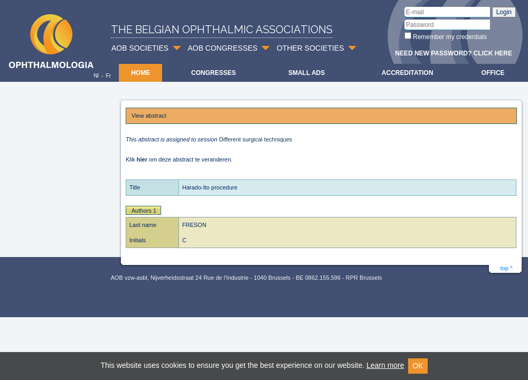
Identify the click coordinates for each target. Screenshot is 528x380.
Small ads (306, 73)
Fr (108, 76)
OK (417, 366)
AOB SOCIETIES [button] (139, 48)
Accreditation (407, 73)
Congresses (213, 73)
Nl (95, 76)
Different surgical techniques (256, 139)
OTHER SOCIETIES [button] (310, 48)
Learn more (385, 365)
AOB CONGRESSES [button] (222, 48)
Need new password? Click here (453, 53)
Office (493, 73)
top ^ (506, 268)
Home (140, 73)
